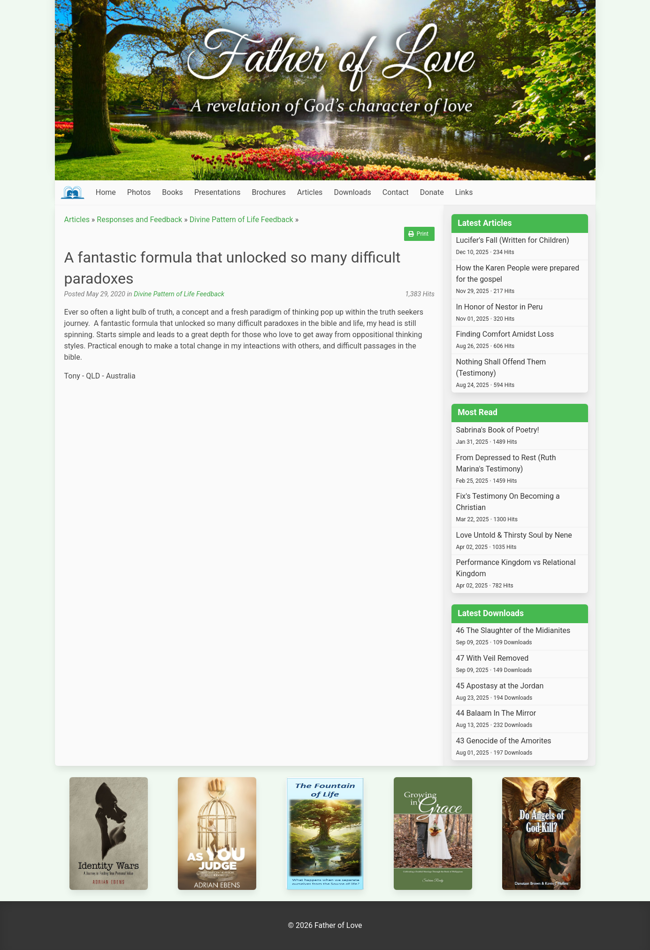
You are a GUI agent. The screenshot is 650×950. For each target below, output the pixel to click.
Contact (395, 192)
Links (464, 192)
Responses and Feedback (139, 219)
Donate (432, 192)
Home (106, 192)
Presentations (217, 192)
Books (172, 192)
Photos (139, 192)
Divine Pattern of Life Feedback (241, 219)
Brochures (269, 192)
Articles (309, 192)
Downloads (352, 192)
